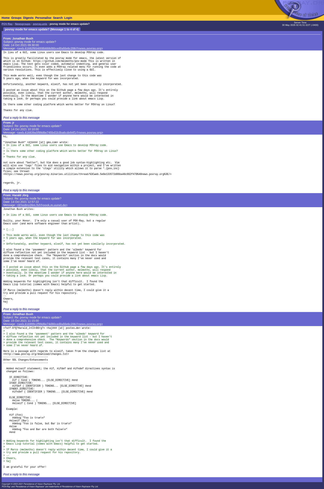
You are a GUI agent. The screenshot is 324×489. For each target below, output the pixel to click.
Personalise (43, 17)
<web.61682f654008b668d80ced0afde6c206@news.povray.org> (60, 48)
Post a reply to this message (21, 117)
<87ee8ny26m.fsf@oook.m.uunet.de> (42, 205)
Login (68, 17)
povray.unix (40, 24)
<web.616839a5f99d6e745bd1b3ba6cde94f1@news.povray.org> (60, 132)
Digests (28, 17)
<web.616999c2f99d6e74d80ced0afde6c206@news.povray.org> (60, 324)
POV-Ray (7, 24)
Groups (16, 17)
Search (58, 17)
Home (6, 17)
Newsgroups (23, 24)
